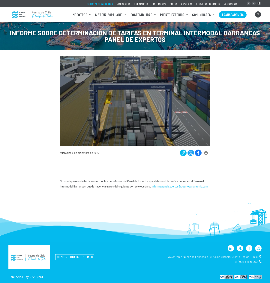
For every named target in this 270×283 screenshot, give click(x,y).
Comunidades (201, 15)
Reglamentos (141, 3)
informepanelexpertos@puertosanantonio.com (180, 186)
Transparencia (233, 15)
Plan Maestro (159, 3)
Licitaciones (123, 3)
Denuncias (186, 3)
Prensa (173, 3)
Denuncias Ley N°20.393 (25, 277)
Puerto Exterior (172, 15)
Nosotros (80, 15)
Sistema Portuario (109, 15)
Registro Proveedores (100, 3)
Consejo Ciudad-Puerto (75, 257)
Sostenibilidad (141, 15)
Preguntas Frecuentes (208, 3)
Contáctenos (230, 3)
